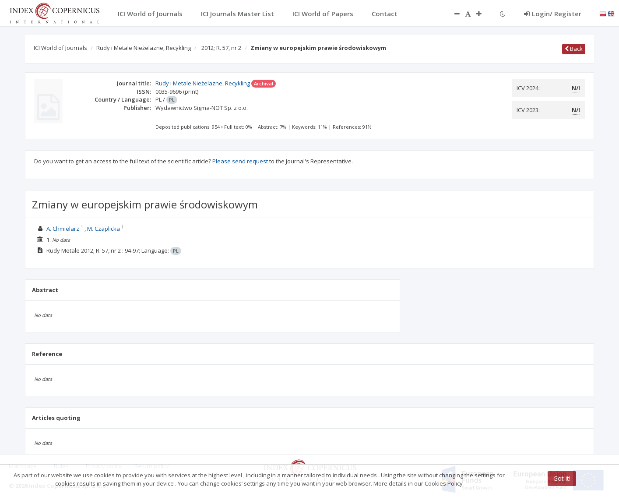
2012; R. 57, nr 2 (221, 48)
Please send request (240, 161)
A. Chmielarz (62, 229)
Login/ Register (552, 13)
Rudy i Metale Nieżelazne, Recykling (143, 48)
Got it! (561, 478)
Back (574, 49)
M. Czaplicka (103, 229)
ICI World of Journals (60, 48)
